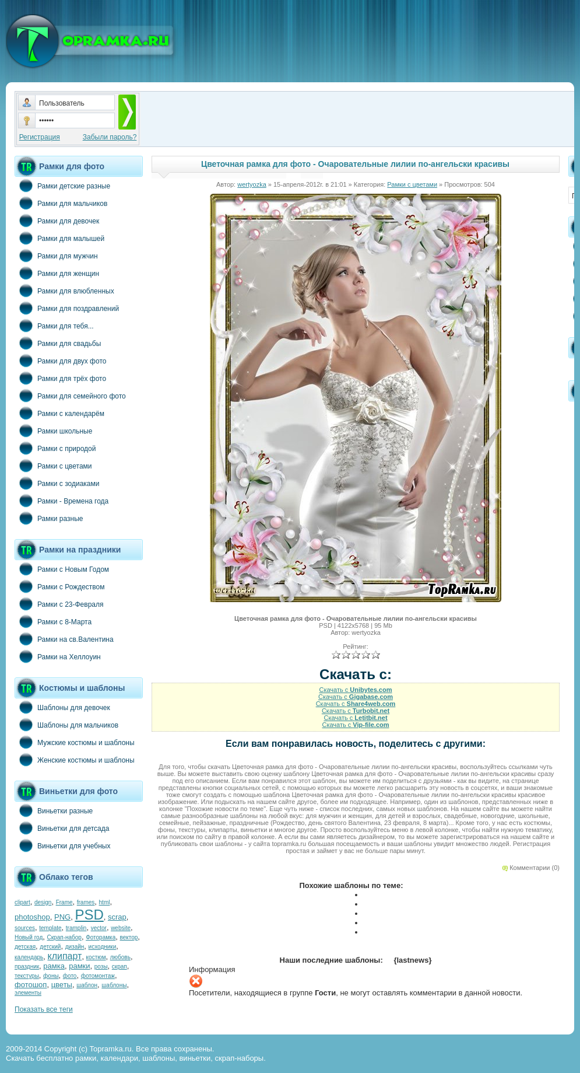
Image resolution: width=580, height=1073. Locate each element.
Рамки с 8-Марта (53, 621)
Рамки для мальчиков (61, 203)
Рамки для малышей (59, 238)
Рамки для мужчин (56, 255)
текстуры (27, 976)
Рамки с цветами (53, 465)
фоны (51, 976)
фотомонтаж (98, 976)
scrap (117, 917)
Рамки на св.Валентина (64, 639)
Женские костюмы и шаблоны (75, 759)
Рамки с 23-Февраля (59, 604)
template (50, 928)
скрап (119, 966)
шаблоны (113, 985)
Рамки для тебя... (54, 325)
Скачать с (355, 689)
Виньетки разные (54, 810)
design (42, 902)
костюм (96, 957)
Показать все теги (44, 1009)
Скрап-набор (64, 937)
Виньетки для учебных (62, 845)
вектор (129, 937)
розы (101, 966)
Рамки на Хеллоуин (58, 656)
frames (86, 902)
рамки (79, 966)
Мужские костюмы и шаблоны (75, 742)
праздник (27, 966)
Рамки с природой (55, 448)
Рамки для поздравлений (67, 308)
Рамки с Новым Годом (62, 569)
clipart (22, 902)
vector (99, 928)
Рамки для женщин (57, 273)
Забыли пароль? (110, 137)
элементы (28, 993)
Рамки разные (49, 518)
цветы (61, 984)
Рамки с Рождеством (60, 586)
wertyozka (251, 184)
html (104, 902)
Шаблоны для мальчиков (66, 724)
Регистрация (39, 137)
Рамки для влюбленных (64, 290)
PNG (62, 917)
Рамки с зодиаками (57, 483)
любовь (120, 957)
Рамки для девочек (57, 220)
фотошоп (31, 984)
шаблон (86, 985)
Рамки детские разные (62, 185)
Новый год (29, 937)
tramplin (76, 928)
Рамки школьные (53, 430)
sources (25, 928)
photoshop (32, 917)
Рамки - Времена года (61, 500)
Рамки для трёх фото (60, 378)
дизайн (75, 946)
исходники (103, 946)
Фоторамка (100, 937)
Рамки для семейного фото (70, 395)
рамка (54, 966)
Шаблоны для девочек (62, 707)
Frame (64, 902)
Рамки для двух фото (60, 360)
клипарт (64, 956)
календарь (29, 957)
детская (25, 946)
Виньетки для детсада (62, 828)
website (121, 928)
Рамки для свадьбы (58, 343)
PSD (89, 914)
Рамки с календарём (59, 413)
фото (70, 976)
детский (50, 946)
